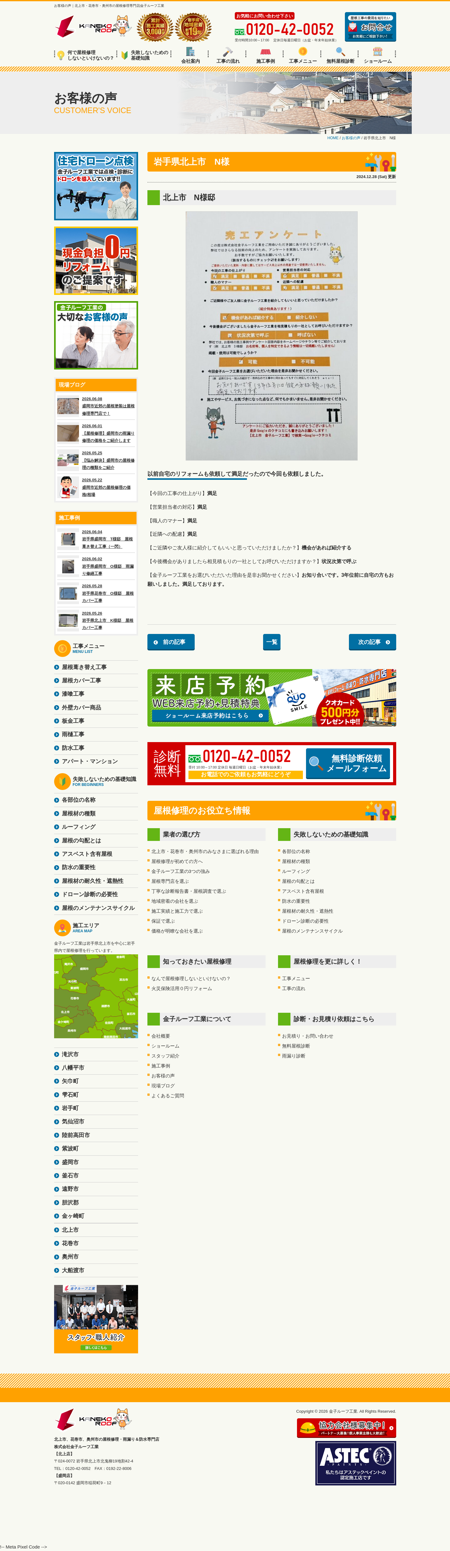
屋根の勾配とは (298, 881)
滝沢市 (70, 1054)
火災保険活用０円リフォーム (181, 988)
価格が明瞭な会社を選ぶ (177, 931)
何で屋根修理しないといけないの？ (85, 55)
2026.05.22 (96, 487)
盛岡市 (70, 1162)
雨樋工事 (73, 734)
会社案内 (190, 55)
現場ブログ (163, 1085)
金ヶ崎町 (73, 1216)
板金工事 (73, 721)
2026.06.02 (96, 566)
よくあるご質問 (167, 1095)
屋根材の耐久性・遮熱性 (307, 911)
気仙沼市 (73, 1121)
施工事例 (265, 55)
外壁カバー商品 (81, 707)
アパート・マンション (90, 761)
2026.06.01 (96, 433)
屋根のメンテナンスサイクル (312, 931)
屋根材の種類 (296, 861)
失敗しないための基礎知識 (144, 55)
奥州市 (70, 1257)
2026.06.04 (96, 539)
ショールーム (378, 55)
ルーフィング (296, 871)
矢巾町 (70, 1081)
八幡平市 (73, 1068)
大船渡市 (73, 1270)
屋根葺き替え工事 (84, 667)
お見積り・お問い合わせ (307, 1036)
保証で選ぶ (163, 921)
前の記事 (174, 642)
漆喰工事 (73, 694)
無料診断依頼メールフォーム (348, 763)
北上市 (70, 1230)
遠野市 (70, 1189)
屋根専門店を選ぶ (170, 881)
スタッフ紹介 (165, 1055)
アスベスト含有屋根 (303, 891)
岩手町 (70, 1108)
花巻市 (70, 1243)
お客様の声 (163, 1075)
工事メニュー (303, 55)
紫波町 (70, 1148)
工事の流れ (228, 55)
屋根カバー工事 (81, 680)
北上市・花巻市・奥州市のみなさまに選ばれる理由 (205, 851)
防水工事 (73, 748)
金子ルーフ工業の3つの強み (180, 871)
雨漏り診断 (293, 1055)
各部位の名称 (296, 851)
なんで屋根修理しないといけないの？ (191, 978)
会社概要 (160, 1036)
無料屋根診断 (341, 55)
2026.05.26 (96, 620)
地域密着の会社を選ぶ (174, 901)
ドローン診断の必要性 (305, 921)
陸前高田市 (76, 1135)
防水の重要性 (296, 901)
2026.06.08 (96, 406)
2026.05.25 (96, 460)
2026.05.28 (96, 593)
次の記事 (369, 642)
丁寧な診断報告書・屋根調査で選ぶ (188, 891)
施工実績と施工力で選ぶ (177, 911)
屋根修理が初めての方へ (177, 861)
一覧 (271, 642)
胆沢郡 (70, 1203)
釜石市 (70, 1175)
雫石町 (70, 1095)
